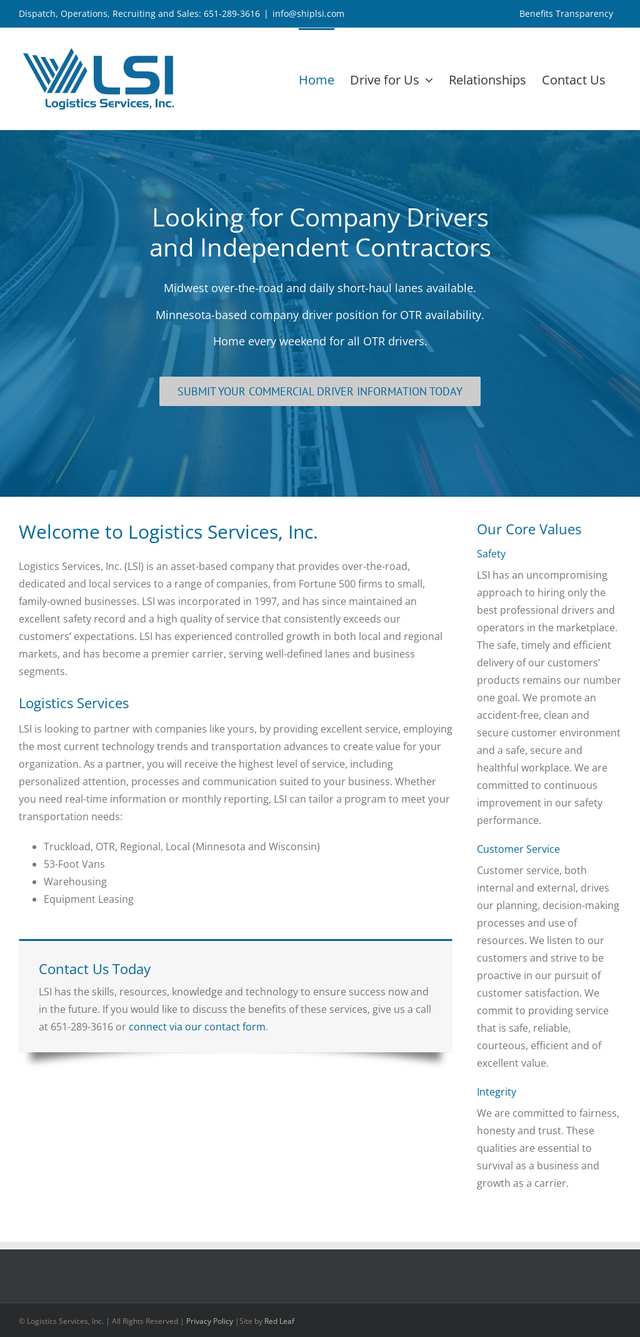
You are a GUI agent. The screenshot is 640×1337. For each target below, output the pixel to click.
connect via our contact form (197, 1027)
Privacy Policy (209, 1321)
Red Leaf (279, 1321)
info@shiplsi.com (308, 13)
